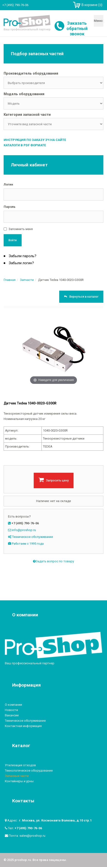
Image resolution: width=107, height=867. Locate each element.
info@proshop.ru (24, 530)
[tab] (53, 74)
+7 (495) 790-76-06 (28, 828)
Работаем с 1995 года (28, 543)
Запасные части (17, 776)
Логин (8, 184)
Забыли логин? (21, 263)
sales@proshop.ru (32, 835)
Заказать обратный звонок (77, 28)
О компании (13, 704)
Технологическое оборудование (29, 770)
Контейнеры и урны (19, 781)
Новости (11, 710)
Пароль (10, 207)
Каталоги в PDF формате (25, 145)
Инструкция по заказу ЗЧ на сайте (35, 140)
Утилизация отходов (20, 765)
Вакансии (12, 715)
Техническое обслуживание (32, 537)
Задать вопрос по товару (53, 561)
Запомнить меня (20, 229)
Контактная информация (23, 726)
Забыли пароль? (22, 256)
